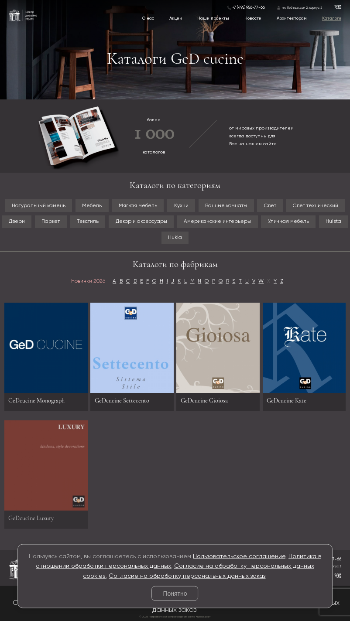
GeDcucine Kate (286, 400)
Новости (252, 18)
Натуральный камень (38, 205)
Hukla (175, 237)
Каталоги (331, 18)
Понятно (175, 593)
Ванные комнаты (226, 205)
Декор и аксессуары (141, 221)
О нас (148, 18)
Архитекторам (292, 18)
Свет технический (315, 205)
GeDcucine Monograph (36, 400)
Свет (270, 205)
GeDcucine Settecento (122, 400)
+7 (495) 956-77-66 (248, 8)
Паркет (50, 221)
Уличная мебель (288, 221)
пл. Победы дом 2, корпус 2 (302, 8)
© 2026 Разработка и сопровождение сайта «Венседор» (175, 617)
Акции (175, 18)
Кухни (181, 205)
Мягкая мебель (138, 205)
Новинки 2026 (88, 281)
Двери (17, 221)
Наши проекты (213, 18)
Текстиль (88, 221)
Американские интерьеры (217, 221)
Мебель (92, 205)
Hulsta (333, 221)
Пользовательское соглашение (239, 556)
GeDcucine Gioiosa (204, 400)
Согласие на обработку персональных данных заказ (187, 576)
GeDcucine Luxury (31, 520)
